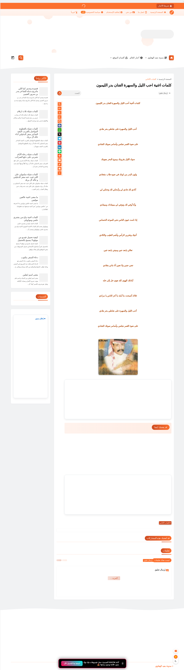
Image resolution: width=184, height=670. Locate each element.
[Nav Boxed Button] (171, 12)
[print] (59, 169)
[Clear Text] (59, 93)
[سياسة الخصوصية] (91, 12)
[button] (59, 126)
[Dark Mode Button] (175, 661)
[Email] (59, 160)
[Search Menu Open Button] (20, 57)
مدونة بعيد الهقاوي (157, 57)
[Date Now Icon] (12, 58)
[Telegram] (59, 139)
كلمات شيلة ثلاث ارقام (27, 111)
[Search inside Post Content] (59, 104)
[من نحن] (129, 12)
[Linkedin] (59, 147)
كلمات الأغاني (150, 79)
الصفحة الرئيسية (164, 79)
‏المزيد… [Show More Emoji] (113, 578)
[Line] (59, 152)
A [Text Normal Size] (59, 113)
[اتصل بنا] (142, 12)
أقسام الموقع (120, 57)
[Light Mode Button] (175, 657)
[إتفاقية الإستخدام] (114, 12)
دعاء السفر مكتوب (29, 257)
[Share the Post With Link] (59, 121)
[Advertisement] (55, 34)
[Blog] (59, 165)
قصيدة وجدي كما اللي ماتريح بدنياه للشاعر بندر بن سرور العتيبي (27, 91)
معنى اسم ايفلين (30, 275)
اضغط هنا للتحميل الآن (72, 663)
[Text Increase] (59, 109)
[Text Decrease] (59, 117)
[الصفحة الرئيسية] (158, 12)
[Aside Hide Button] (175, 650)
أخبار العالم (135, 57)
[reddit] (59, 156)
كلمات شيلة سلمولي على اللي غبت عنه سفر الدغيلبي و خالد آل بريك (25, 177)
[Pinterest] (59, 143)
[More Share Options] (59, 173)
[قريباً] (74, 12)
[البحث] (68, 93)
